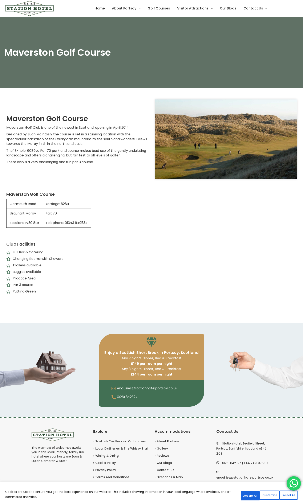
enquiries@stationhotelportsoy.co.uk (147, 388)
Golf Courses (159, 8)
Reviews (163, 456)
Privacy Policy (105, 470)
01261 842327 (127, 396)
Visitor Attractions (193, 8)
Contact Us (253, 8)
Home (100, 8)
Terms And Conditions (112, 477)
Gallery (162, 448)
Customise (226, 495)
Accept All (284, 495)
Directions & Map (170, 477)
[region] (151, 494)
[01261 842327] (114, 397)
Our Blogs (228, 8)
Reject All (255, 495)
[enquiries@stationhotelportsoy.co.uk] (114, 388)
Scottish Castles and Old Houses (120, 441)
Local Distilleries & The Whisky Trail (121, 448)
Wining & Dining (107, 456)
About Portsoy (124, 8)
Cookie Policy (105, 463)
